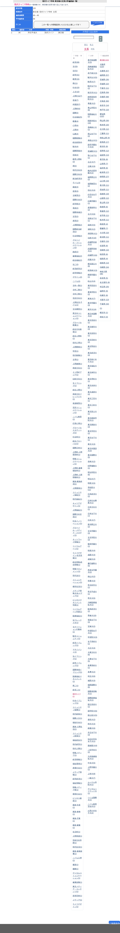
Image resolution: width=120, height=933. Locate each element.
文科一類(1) (77, 286)
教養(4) (75, 121)
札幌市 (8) (104, 295)
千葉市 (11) (104, 88)
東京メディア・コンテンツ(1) (77, 889)
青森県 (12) (104, 211)
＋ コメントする (97, 22)
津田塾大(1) (92, 234)
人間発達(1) (77, 836)
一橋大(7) (91, 778)
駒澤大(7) (91, 82)
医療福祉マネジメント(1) (77, 678)
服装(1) (75, 865)
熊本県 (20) (104, 125)
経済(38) (76, 62)
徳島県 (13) (104, 263)
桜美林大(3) (92, 270)
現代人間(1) (77, 749)
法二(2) (75, 264)
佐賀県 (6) (104, 246)
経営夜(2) (76, 204)
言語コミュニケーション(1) (77, 410)
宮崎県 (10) (104, 250)
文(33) (75, 67)
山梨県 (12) (104, 198)
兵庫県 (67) (104, 71)
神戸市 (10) (104, 110)
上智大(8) (91, 774)
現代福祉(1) (77, 499)
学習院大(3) (92, 637)
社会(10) (76, 88)
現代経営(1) (77, 744)
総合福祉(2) (77, 260)
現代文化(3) (77, 170)
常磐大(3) (91, 581)
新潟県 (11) (104, 237)
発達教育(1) (77, 403)
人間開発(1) (77, 347)
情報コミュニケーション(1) (77, 461)
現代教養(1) (77, 355)
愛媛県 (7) (104, 228)
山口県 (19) (104, 181)
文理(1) (75, 360)
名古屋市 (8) (105, 282)
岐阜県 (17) (104, 172)
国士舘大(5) (92, 715)
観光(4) (75, 147)
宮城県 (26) (104, 80)
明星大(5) (91, 483)
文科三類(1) (77, 294)
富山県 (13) (104, 203)
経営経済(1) (77, 779)
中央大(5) (91, 763)
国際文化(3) (77, 174)
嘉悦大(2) (91, 720)
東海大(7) (91, 299)
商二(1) (75, 686)
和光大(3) (91, 724)
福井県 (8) (104, 168)
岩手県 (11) (104, 216)
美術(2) (75, 208)
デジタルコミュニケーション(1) (77, 875)
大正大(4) (91, 648)
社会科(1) (76, 437)
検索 (100, 39)
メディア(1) (77, 900)
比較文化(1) (77, 379)
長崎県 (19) (104, 194)
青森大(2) (91, 103)
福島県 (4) (104, 259)
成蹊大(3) (91, 555)
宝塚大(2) (91, 626)
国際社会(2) (77, 200)
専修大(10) (92, 616)
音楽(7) (75, 100)
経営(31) (76, 75)
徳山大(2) (91, 577)
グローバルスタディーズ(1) (77, 430)
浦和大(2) (91, 229)
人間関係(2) (77, 225)
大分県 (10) (104, 233)
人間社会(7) (77, 96)
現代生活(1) (77, 847)
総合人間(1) (77, 390)
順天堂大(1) (92, 93)
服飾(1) (75, 869)
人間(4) (75, 130)
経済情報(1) (77, 760)
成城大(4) (91, 559)
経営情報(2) (77, 273)
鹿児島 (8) (104, 159)
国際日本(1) (77, 448)
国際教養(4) (77, 138)
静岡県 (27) (104, 177)
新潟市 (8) (104, 146)
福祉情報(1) (77, 783)
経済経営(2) (77, 269)
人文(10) (76, 92)
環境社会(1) (77, 794)
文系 (86, 49)
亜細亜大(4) (92, 746)
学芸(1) (75, 351)
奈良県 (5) (104, 278)
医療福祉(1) (77, 616)
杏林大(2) (91, 462)
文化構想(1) (77, 309)
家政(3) (75, 187)
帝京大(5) (91, 598)
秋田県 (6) (104, 254)
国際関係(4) (77, 151)
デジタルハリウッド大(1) (92, 791)
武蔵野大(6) (92, 255)
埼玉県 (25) (104, 287)
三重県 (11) (104, 134)
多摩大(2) (91, 672)
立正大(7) (91, 162)
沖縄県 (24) (104, 267)
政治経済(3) (77, 179)
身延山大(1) (92, 140)
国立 (86, 45)
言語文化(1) (77, 298)
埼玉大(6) (91, 676)
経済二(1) (76, 690)
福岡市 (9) (104, 291)
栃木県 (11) (104, 220)
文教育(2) (76, 195)
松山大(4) (91, 281)
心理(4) (75, 126)
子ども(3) (76, 183)
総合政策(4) (77, 142)
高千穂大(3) (92, 73)
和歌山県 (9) (105, 138)
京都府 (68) (104, 97)
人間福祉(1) (77, 510)
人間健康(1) (77, 364)
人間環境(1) (77, 488)
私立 (91, 45)
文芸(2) (75, 217)
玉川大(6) (91, 214)
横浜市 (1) (104, 313)
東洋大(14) (92, 309)
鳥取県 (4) (104, 224)
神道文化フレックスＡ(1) (77, 396)
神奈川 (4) (104, 317)
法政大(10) (92, 238)
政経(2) (75, 252)
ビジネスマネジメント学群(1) (77, 602)
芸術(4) (75, 155)
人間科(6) (76, 109)
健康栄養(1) (77, 882)
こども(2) (76, 281)
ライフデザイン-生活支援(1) (77, 555)
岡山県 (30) (104, 121)
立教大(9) (91, 166)
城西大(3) (91, 681)
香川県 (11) (104, 185)
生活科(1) (76, 832)
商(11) (75, 83)
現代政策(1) (77, 714)
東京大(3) (91, 444)
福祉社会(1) (77, 722)
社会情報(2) (77, 236)
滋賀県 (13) (104, 155)
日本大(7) (91, 520)
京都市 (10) (104, 241)
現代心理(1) (77, 343)
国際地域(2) (77, 212)
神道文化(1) (77, 368)
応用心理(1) (77, 424)
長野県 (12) (104, 151)
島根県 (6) (104, 207)
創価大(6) (91, 728)
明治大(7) (91, 479)
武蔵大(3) (91, 260)
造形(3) (75, 191)
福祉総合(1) (77, 740)
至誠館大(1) (92, 151)
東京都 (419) (104, 60)
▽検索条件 (114, 923)
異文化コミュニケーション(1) (77, 315)
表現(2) (75, 221)
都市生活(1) (77, 587)
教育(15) (76, 79)
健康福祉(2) (77, 256)
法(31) (75, 71)
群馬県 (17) (104, 142)
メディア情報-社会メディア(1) (77, 593)
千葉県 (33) (104, 304)
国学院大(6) (92, 711)
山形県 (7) (104, 164)
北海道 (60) (104, 101)
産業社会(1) (77, 768)
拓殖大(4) (91, 551)
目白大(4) (91, 190)
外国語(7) (76, 104)
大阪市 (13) (104, 300)
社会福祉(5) (77, 117)
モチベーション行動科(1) (77, 629)
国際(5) (75, 113)
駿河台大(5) (92, 77)
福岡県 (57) (104, 75)
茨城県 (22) (104, 84)
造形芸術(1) (77, 896)
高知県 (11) (104, 190)
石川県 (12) (104, 129)
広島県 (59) (104, 93)
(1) (101, 308)
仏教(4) (75, 134)
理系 (92, 49)
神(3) (75, 166)
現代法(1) (76, 576)
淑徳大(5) (91, 225)
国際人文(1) (77, 718)
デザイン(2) (77, 277)
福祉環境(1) (77, 764)
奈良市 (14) (104, 105)
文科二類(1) (77, 290)
